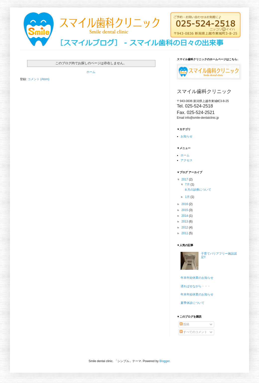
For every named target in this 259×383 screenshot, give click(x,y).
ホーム (90, 72)
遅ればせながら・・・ (195, 286)
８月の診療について (197, 189)
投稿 (184, 324)
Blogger (164, 361)
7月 (188, 184)
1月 (188, 197)
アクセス (187, 160)
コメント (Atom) (38, 79)
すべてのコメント (193, 332)
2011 (185, 233)
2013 (185, 221)
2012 (185, 227)
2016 (185, 204)
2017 (185, 179)
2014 (185, 216)
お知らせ (187, 136)
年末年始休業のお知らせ (197, 277)
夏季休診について (192, 303)
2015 (185, 210)
